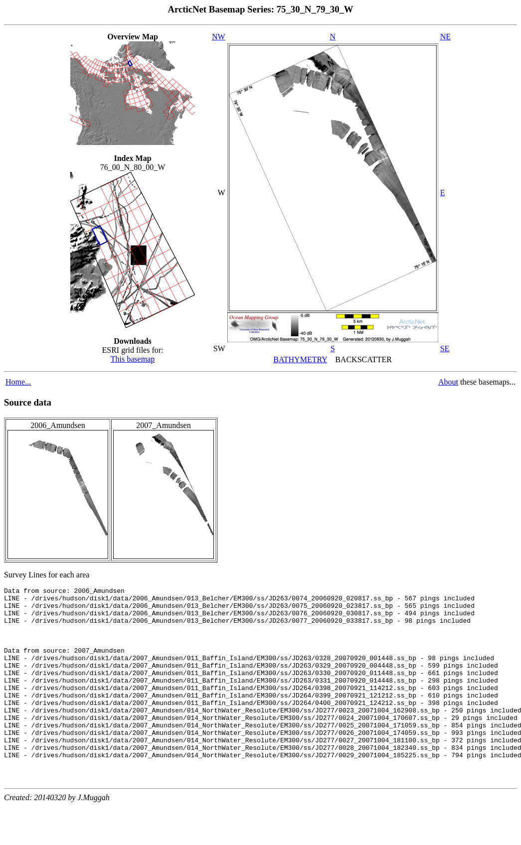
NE (445, 36)
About (448, 382)
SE (445, 348)
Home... (18, 382)
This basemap (133, 359)
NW (218, 36)
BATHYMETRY (300, 359)
